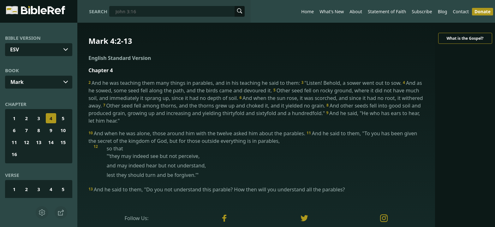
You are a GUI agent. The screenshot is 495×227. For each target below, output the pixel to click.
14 (51, 142)
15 (63, 142)
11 (14, 142)
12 (26, 142)
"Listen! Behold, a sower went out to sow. (352, 82)
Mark (17, 82)
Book (12, 70)
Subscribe (422, 12)
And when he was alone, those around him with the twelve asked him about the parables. (197, 133)
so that (261, 162)
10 (63, 130)
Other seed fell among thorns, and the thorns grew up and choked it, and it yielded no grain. (214, 105)
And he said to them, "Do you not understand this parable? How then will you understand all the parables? (216, 189)
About (355, 12)
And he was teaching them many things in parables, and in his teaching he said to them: (194, 82)
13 (38, 142)
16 (14, 154)
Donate (482, 12)
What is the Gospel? (464, 38)
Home (307, 12)
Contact (461, 12)
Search (98, 11)
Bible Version (23, 38)
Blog (442, 12)
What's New (331, 12)
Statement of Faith (387, 12)
